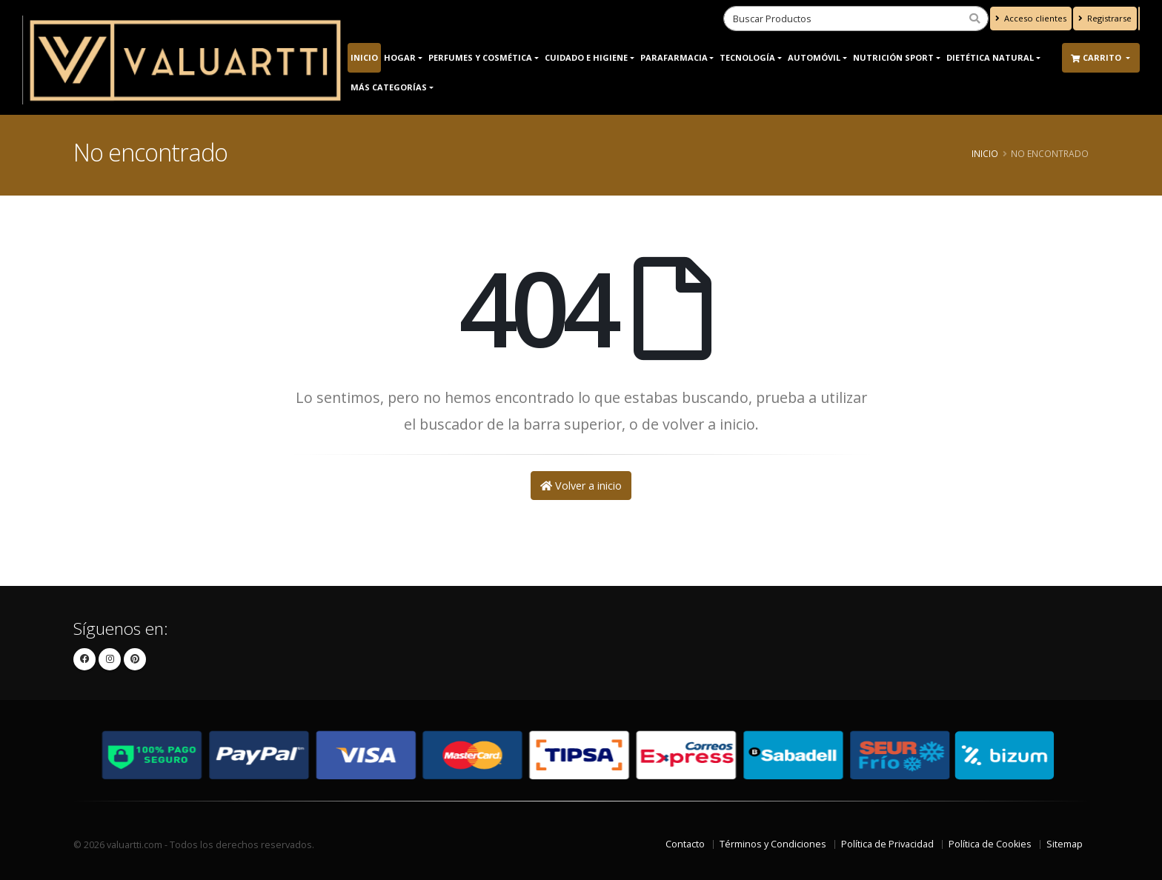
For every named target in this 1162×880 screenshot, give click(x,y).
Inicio (364, 57)
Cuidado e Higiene (586, 57)
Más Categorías (389, 87)
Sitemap (1064, 844)
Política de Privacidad (887, 844)
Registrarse (1105, 18)
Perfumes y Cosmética (480, 57)
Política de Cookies (990, 844)
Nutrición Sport (893, 57)
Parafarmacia (674, 57)
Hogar (400, 57)
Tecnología (747, 57)
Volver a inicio (581, 486)
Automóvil (814, 57)
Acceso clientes (1030, 18)
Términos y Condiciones (773, 844)
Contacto (685, 844)
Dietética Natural (990, 57)
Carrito (1097, 57)
